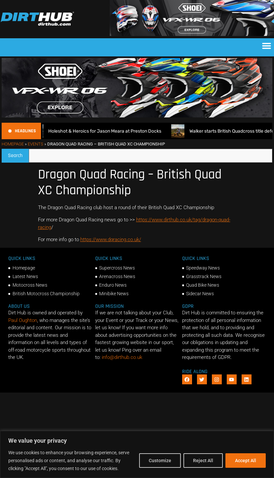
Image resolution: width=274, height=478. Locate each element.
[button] (266, 46)
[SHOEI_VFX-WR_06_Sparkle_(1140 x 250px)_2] (137, 116)
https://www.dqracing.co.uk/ (110, 239)
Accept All (245, 460)
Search (18, 154)
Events (35, 144)
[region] (137, 454)
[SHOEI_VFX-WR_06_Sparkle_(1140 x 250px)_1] (192, 34)
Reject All (203, 460)
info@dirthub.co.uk (122, 357)
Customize (160, 460)
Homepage (13, 144)
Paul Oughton (22, 320)
